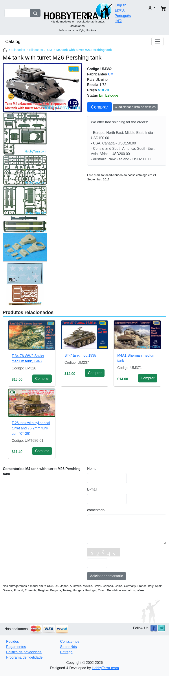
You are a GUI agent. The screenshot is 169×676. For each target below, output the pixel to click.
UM (49, 50)
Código (93, 69)
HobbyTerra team (105, 668)
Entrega (66, 652)
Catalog (12, 41)
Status (92, 95)
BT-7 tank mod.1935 (80, 355)
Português (123, 16)
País (90, 79)
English (120, 5)
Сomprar (99, 107)
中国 (118, 21)
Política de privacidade (24, 652)
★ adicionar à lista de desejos (135, 107)
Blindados (18, 50)
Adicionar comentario (106, 576)
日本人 (120, 10)
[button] (149, 8)
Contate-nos (69, 641)
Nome (92, 468)
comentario (96, 510)
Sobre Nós (68, 647)
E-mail (92, 489)
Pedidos (12, 641)
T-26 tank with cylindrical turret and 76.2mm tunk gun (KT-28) (31, 428)
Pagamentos (16, 647)
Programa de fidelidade (24, 657)
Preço (92, 90)
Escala (92, 85)
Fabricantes (97, 74)
